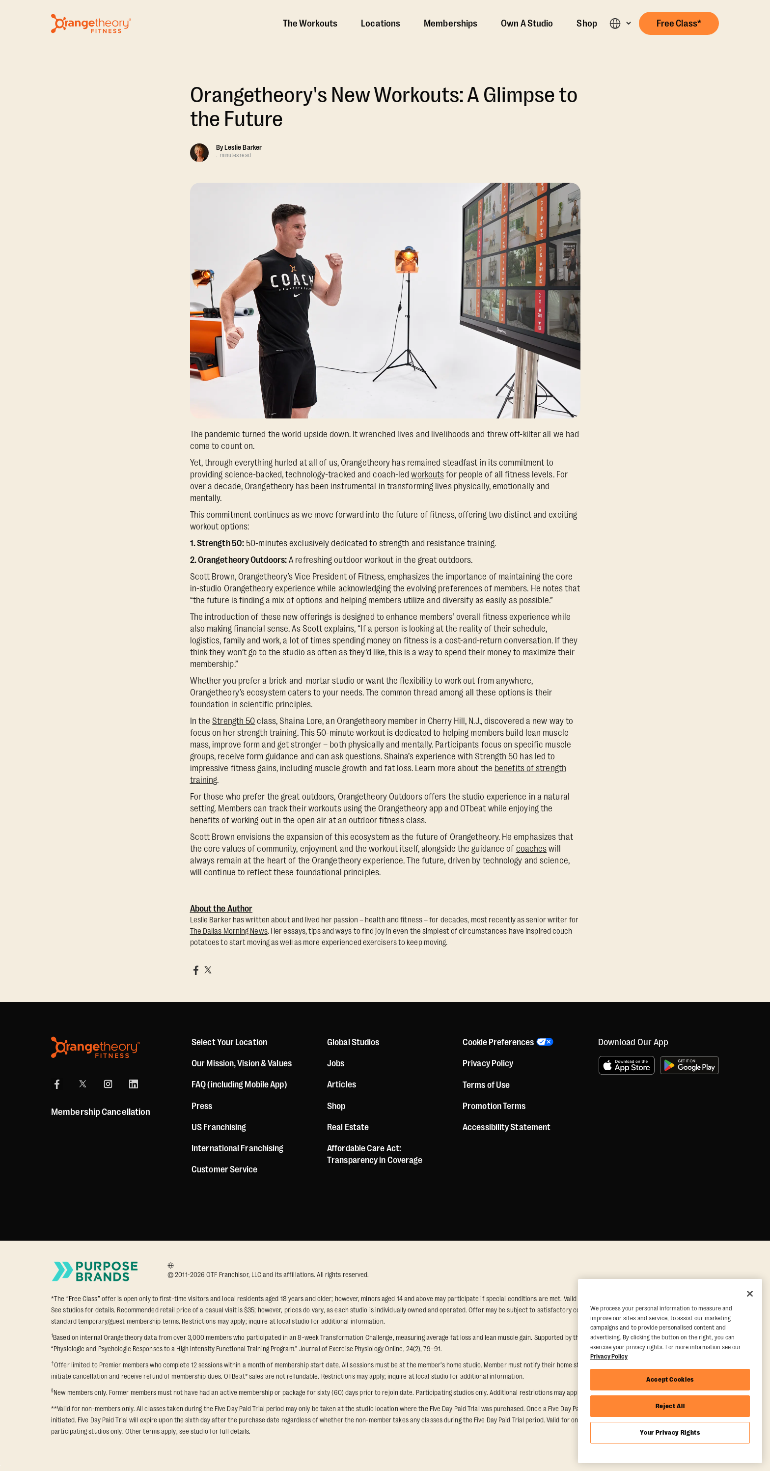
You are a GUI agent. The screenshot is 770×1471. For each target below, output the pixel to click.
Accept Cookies (670, 1379)
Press (202, 1106)
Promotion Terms (494, 1106)
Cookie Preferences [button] (498, 1042)
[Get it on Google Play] (689, 1065)
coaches (531, 849)
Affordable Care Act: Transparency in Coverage (374, 1154)
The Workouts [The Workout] (310, 23)
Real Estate (348, 1127)
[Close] (750, 1293)
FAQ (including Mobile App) (239, 1084)
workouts (427, 474)
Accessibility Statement (506, 1127)
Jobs (335, 1063)
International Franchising (238, 1148)
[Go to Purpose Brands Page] (95, 1271)
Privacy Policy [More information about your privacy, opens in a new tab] (609, 1356)
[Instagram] (108, 1084)
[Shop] (336, 1106)
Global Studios (353, 1042)
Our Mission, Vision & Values (242, 1063)
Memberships (450, 23)
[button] (620, 23)
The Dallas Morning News (229, 931)
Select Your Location (229, 1042)
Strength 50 (233, 721)
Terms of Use (486, 1085)
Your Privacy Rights (670, 1432)
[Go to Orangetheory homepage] (91, 23)
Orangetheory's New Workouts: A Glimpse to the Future (384, 107)
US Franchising (219, 1127)
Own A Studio (527, 23)
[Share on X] (208, 970)
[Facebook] (57, 1084)
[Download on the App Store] (626, 1065)
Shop (587, 23)
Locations (380, 23)
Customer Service (225, 1169)
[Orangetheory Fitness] (95, 1047)
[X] (82, 1084)
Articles (341, 1084)
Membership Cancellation (100, 1112)
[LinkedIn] (133, 1084)
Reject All (670, 1406)
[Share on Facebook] (196, 970)
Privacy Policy (488, 1063)
